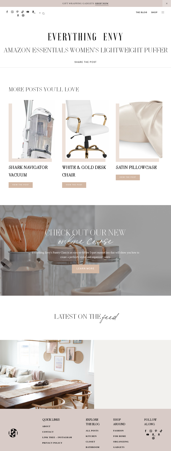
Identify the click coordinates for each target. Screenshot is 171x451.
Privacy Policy (52, 443)
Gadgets (119, 447)
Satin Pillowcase (136, 167)
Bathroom (93, 447)
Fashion (118, 430)
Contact (48, 432)
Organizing (121, 441)
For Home (119, 436)
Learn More (86, 269)
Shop (154, 13)
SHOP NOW (102, 3)
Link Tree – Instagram (57, 437)
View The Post (20, 185)
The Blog (141, 13)
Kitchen (91, 436)
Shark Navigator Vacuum (28, 171)
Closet (90, 441)
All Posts (92, 430)
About (46, 426)
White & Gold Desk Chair (84, 171)
